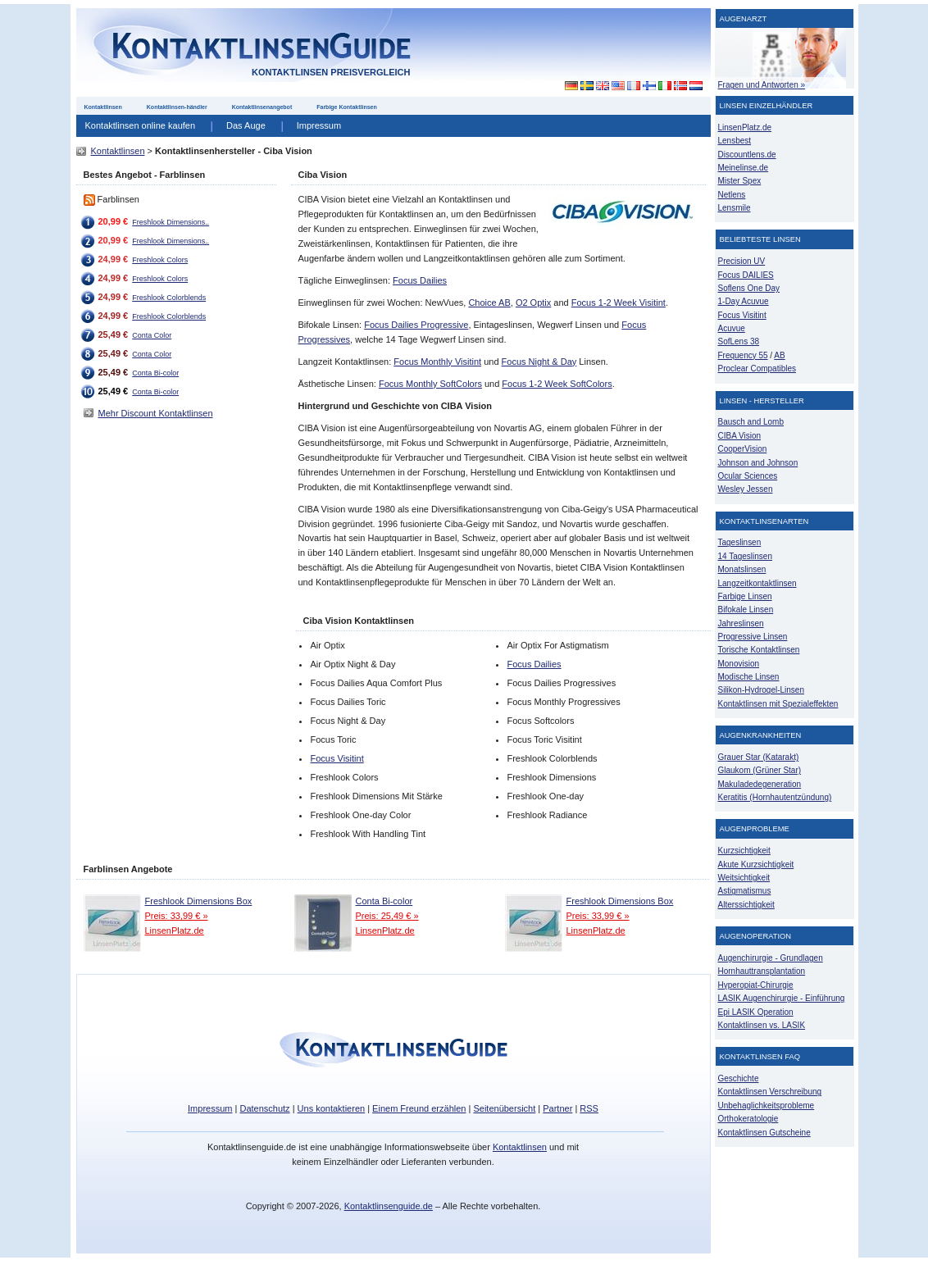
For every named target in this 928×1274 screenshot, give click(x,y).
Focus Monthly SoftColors (430, 384)
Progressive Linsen (753, 636)
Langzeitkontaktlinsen (757, 583)
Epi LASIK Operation (756, 1012)
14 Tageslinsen (745, 556)
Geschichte (738, 1078)
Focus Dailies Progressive (416, 325)
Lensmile (734, 207)
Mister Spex (740, 180)
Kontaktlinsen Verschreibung (770, 1091)
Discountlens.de (747, 154)
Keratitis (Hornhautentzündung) (775, 797)
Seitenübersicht (504, 1108)
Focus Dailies (420, 280)
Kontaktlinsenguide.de (388, 1206)
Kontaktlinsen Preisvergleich (331, 72)
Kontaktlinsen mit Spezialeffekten (778, 703)
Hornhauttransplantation (762, 971)
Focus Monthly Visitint (437, 361)
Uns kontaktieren (332, 1108)
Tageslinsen (740, 542)
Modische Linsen (749, 676)
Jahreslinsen (741, 623)
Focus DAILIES (746, 275)
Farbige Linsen (745, 596)
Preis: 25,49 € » (387, 916)
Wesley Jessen (745, 489)
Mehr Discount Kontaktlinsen (155, 413)
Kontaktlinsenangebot (262, 107)
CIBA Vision (740, 435)
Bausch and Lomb (751, 421)
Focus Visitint (336, 758)
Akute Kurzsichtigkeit (756, 864)
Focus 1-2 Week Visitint (618, 302)
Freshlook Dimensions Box (198, 901)
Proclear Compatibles (757, 368)
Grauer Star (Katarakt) (758, 757)
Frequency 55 (743, 355)
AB (779, 355)
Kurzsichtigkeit (744, 850)
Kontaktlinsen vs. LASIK (762, 1025)
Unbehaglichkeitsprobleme (766, 1105)
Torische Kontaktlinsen (759, 649)
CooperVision (742, 448)
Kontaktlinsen (103, 107)
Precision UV (742, 261)
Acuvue (731, 328)
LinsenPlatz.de (174, 930)
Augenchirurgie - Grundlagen (770, 957)
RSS (589, 1108)
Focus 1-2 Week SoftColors (557, 384)
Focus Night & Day (539, 361)
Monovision (739, 663)
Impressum (319, 125)
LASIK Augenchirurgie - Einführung (781, 998)
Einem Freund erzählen (419, 1108)
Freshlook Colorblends (169, 297)
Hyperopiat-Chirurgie (756, 985)
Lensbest (735, 140)
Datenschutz (264, 1108)
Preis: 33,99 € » (176, 916)
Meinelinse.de (743, 167)
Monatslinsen (742, 569)
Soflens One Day (749, 288)
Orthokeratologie (748, 1118)
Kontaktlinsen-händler (177, 107)
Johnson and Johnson (758, 462)
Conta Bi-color (155, 373)
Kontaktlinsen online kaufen (140, 125)
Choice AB (489, 302)
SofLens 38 (739, 341)
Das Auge (246, 125)
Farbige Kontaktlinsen (346, 107)
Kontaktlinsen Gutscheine (764, 1132)
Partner (557, 1108)
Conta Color (151, 335)
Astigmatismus (744, 890)
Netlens (732, 194)
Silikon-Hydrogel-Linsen (761, 689)
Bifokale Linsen (746, 609)
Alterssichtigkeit (746, 904)
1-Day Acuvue (743, 301)
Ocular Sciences (748, 475)
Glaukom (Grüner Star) (760, 770)
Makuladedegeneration (760, 784)
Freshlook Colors (160, 260)
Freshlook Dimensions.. (170, 222)
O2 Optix (533, 302)
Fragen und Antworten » (762, 84)
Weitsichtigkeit (744, 877)
